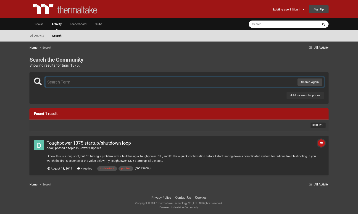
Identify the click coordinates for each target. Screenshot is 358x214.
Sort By (318, 125)
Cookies (201, 197)
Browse (38, 24)
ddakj (50, 148)
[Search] (272, 24)
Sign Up (318, 9)
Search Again (310, 82)
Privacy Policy (161, 197)
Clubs (98, 24)
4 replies (84, 168)
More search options (305, 95)
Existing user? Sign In (289, 9)
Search (57, 35)
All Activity (37, 35)
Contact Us (183, 197)
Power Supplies (90, 148)
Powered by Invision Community (179, 207)
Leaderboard (78, 24)
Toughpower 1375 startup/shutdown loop (89, 143)
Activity (57, 26)
